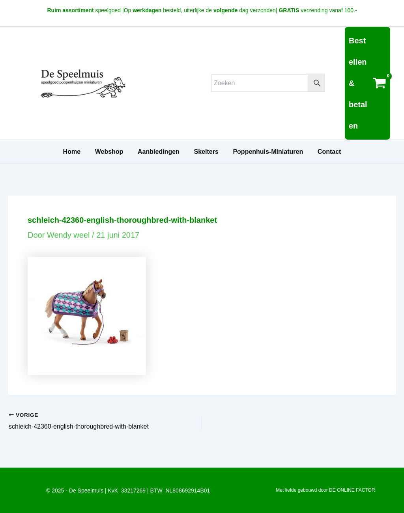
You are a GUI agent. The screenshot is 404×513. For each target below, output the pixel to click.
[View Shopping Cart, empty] (367, 83)
